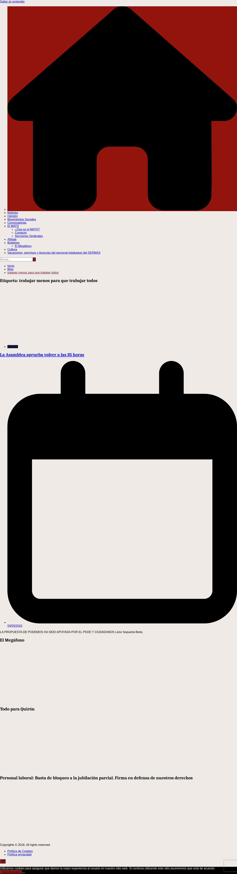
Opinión (12, 216)
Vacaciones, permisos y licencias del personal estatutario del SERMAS (53, 252)
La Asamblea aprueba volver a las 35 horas (42, 354)
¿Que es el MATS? (27, 229)
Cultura (12, 249)
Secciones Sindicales (29, 236)
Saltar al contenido (12, 1)
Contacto (21, 232)
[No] (23, 872)
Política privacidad (19, 854)
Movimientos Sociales (21, 219)
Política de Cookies (20, 851)
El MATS (13, 226)
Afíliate (11, 239)
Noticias (12, 212)
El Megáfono (23, 246)
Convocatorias (16, 222)
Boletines (13, 242)
